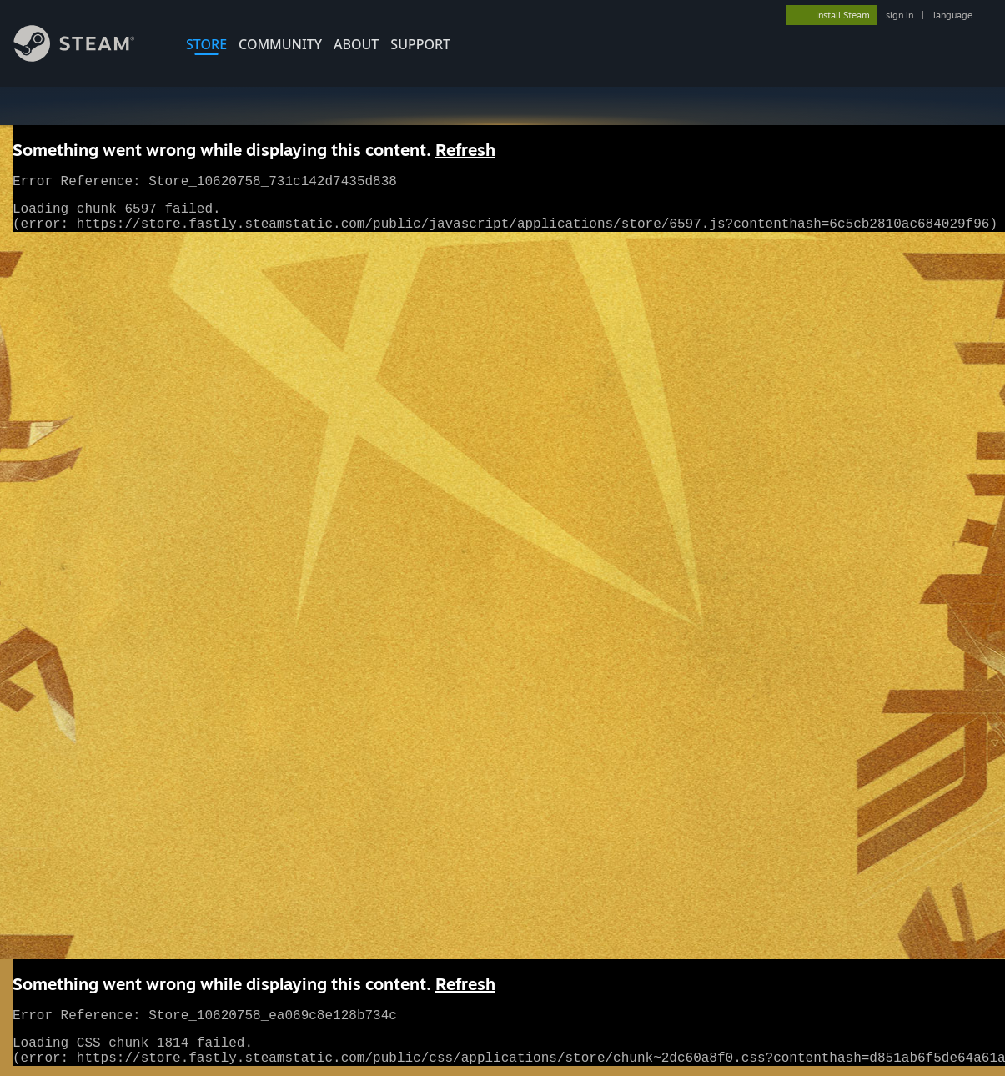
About (356, 44)
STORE (206, 44)
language (952, 15)
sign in (899, 15)
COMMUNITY (280, 44)
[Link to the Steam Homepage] (86, 57)
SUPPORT (420, 44)
